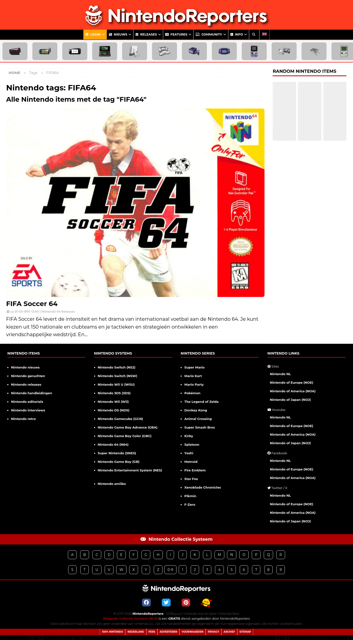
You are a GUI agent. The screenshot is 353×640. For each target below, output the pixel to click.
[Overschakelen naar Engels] (264, 34)
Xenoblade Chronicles (202, 487)
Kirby (188, 436)
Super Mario (194, 367)
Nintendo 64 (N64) (113, 444)
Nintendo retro (23, 419)
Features (176, 34)
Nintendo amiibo (112, 484)
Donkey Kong (195, 410)
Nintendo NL (280, 374)
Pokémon (192, 393)
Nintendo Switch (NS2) (117, 367)
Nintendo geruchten (28, 376)
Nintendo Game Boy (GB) (118, 462)
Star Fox (191, 479)
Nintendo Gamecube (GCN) (120, 419)
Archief (229, 631)
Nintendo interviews (28, 410)
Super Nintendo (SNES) (117, 453)
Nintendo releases (26, 384)
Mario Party (194, 384)
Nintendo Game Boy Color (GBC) (124, 436)
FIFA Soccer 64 (32, 304)
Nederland (135, 631)
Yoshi (188, 453)
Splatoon (191, 444)
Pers (152, 631)
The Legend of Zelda (201, 402)
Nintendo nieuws (25, 367)
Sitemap (245, 631)
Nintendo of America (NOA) (292, 391)
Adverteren (168, 631)
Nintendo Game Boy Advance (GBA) (128, 427)
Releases (146, 34)
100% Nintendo (112, 631)
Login (93, 34)
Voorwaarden (192, 631)
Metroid (190, 462)
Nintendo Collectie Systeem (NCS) (130, 618)
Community (209, 34)
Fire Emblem (195, 470)
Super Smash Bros (199, 427)
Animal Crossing (198, 419)
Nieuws (118, 34)
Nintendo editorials (27, 402)
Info (236, 34)
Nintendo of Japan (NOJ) (290, 400)
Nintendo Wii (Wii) (113, 402)
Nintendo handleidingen (31, 393)
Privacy (213, 631)
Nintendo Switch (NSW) (117, 376)
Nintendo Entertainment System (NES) (130, 470)
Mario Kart (193, 376)
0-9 (170, 569)
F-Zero (189, 504)
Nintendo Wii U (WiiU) (116, 384)
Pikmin (190, 496)
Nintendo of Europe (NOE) (291, 382)
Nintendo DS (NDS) (113, 410)
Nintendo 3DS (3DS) (114, 393)
